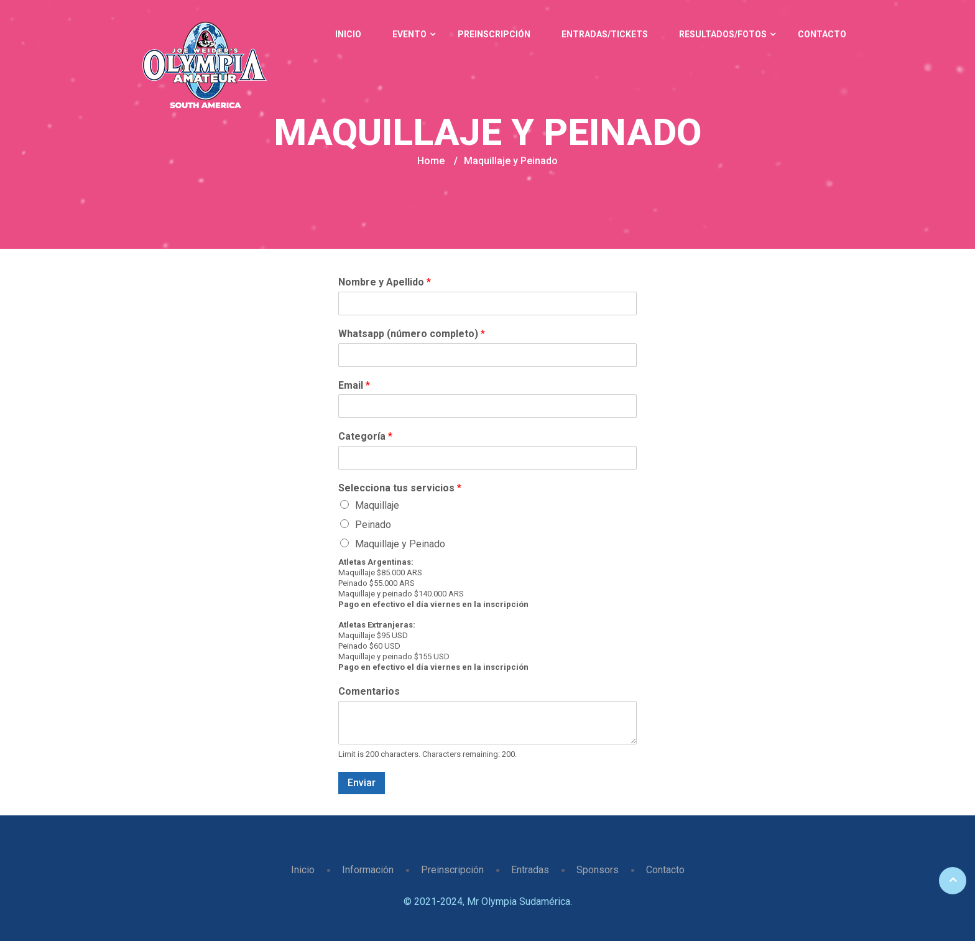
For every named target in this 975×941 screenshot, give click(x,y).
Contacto (822, 34)
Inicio (348, 34)
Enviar (362, 783)
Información (368, 870)
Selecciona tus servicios (399, 488)
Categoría (365, 436)
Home (431, 161)
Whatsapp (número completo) (411, 334)
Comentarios (369, 691)
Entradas (530, 870)
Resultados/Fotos (723, 34)
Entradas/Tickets (604, 34)
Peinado (373, 525)
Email (354, 385)
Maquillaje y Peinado (400, 544)
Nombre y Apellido (384, 282)
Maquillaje (377, 505)
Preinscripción (494, 34)
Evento (409, 34)
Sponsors (597, 870)
